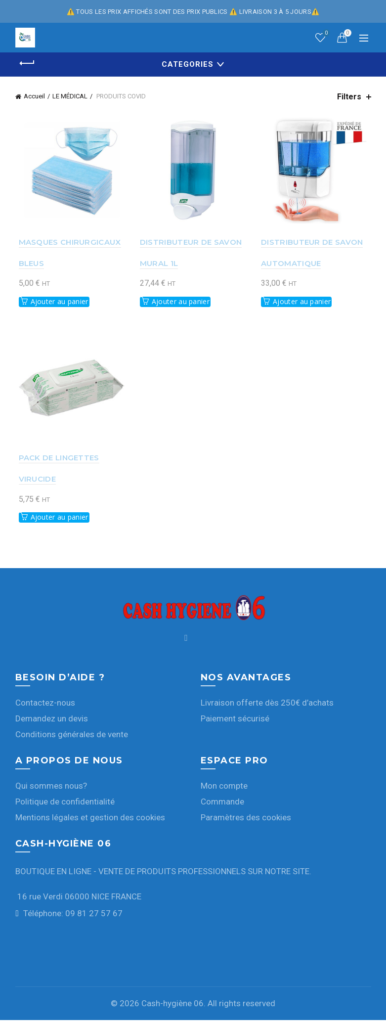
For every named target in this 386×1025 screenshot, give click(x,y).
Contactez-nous (45, 707)
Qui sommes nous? (51, 790)
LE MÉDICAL (69, 96)
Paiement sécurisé (235, 723)
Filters (349, 96)
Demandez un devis (51, 723)
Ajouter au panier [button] (56, 304)
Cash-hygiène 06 (172, 1008)
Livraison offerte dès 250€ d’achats (267, 707)
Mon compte (224, 790)
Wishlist (325, 33)
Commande (222, 806)
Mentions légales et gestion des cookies (90, 822)
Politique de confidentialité (65, 806)
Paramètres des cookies (246, 822)
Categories (188, 64)
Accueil (34, 96)
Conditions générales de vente (71, 739)
